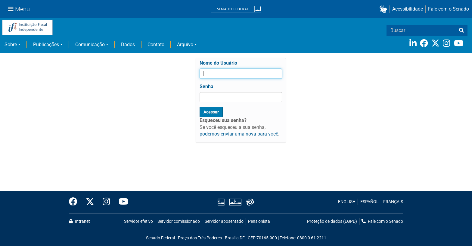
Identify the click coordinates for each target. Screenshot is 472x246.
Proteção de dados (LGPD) (332, 221)
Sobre (11, 44)
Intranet (79, 221)
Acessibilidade (407, 9)
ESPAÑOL (369, 201)
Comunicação (90, 44)
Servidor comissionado (178, 221)
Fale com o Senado (448, 9)
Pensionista (259, 221)
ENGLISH (347, 201)
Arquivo (185, 44)
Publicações (46, 44)
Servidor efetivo (138, 221)
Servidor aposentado (224, 221)
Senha (206, 86)
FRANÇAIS (393, 201)
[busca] (461, 30)
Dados (128, 44)
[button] (385, 9)
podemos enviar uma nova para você (239, 134)
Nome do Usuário (218, 63)
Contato (156, 44)
